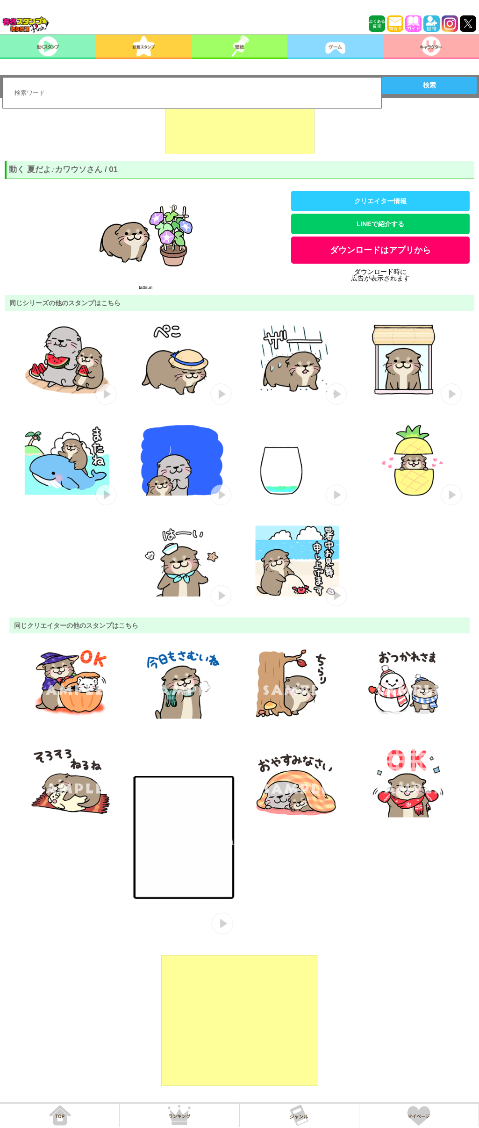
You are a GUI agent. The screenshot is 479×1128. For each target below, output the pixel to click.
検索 (429, 85)
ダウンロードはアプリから (380, 250)
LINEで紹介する (380, 224)
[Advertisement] (240, 131)
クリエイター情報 (380, 201)
